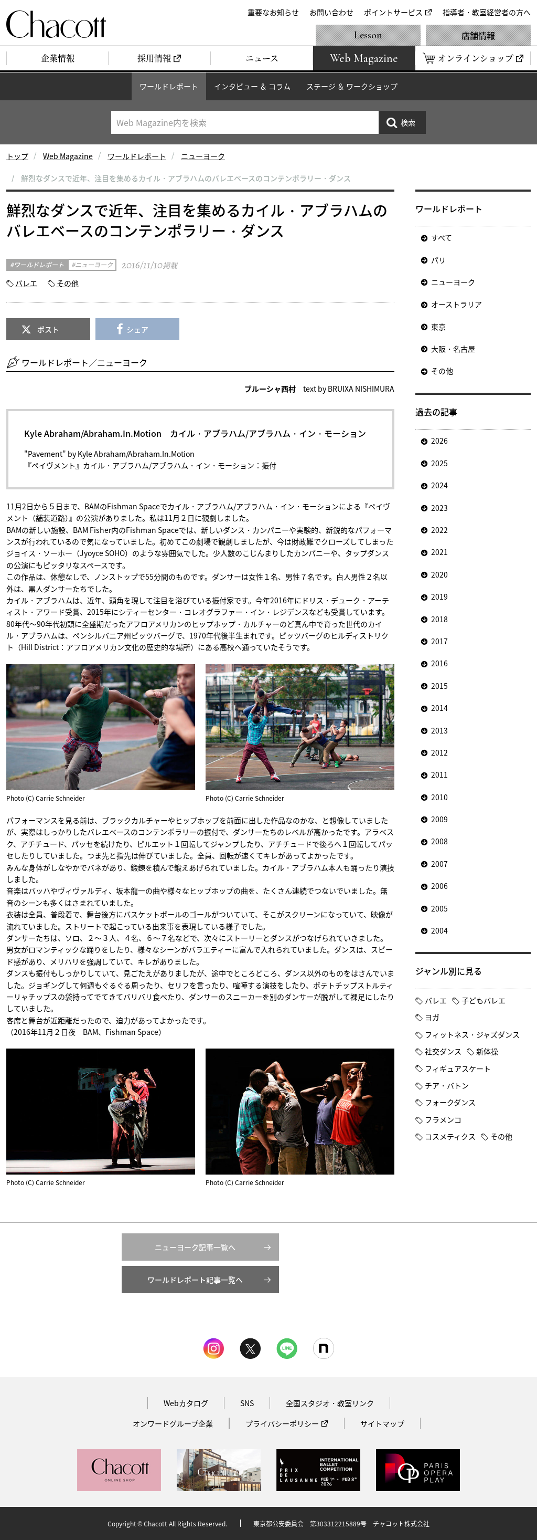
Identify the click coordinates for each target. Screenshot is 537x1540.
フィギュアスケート (458, 1068)
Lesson (368, 35)
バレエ (26, 283)
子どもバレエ (483, 1000)
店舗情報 (478, 35)
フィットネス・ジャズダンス (472, 1034)
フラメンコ (443, 1119)
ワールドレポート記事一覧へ (195, 1279)
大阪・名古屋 (453, 348)
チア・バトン (447, 1085)
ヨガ (432, 1017)
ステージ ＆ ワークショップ (352, 86)
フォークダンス (450, 1102)
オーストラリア (456, 304)
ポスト (48, 329)
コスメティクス (450, 1136)
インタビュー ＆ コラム (252, 86)
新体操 (487, 1051)
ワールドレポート (168, 86)
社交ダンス (443, 1051)
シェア (137, 329)
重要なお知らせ (273, 12)
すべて (441, 237)
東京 (438, 326)
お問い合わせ (331, 12)
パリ (438, 260)
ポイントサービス (393, 12)
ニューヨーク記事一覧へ (195, 1247)
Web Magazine (68, 156)
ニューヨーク (203, 156)
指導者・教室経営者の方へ (487, 12)
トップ (17, 156)
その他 (68, 283)
